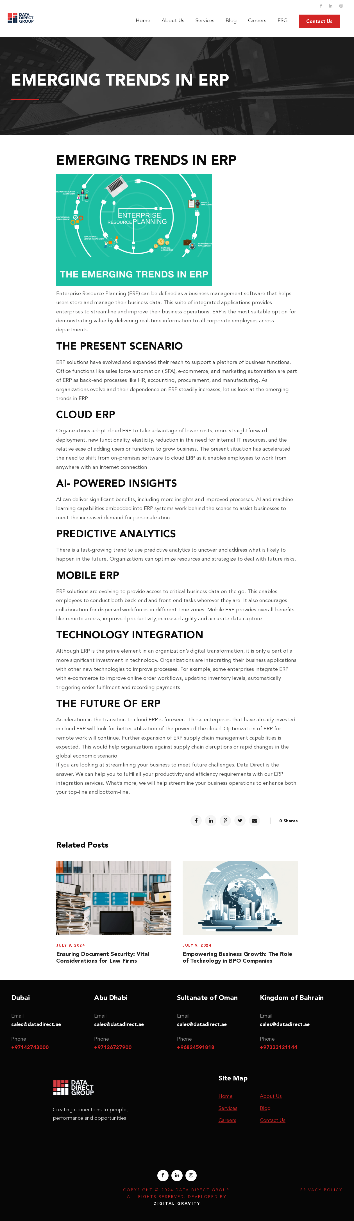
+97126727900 (112, 1047)
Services (205, 20)
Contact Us (319, 21)
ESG (283, 20)
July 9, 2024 (70, 945)
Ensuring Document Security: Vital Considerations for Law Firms (102, 957)
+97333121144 (278, 1047)
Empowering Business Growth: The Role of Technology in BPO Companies (237, 957)
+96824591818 (195, 1047)
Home (143, 20)
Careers (257, 20)
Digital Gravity (177, 1203)
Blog (231, 20)
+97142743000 (30, 1047)
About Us (173, 20)
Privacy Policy (321, 1190)
